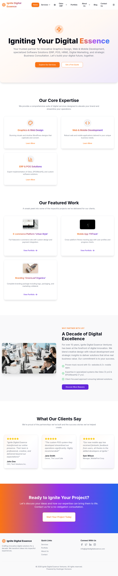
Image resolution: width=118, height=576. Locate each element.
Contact (44, 555)
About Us (86, 5)
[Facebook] (82, 544)
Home (35, 5)
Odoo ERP (60, 5)
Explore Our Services (47, 65)
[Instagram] (94, 544)
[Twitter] (86, 544)
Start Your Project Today (59, 517)
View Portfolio (30, 250)
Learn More (30, 143)
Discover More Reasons (75, 387)
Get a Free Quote (72, 65)
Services (45, 5)
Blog (95, 5)
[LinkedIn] (90, 544)
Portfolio (74, 5)
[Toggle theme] (113, 4)
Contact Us (104, 5)
